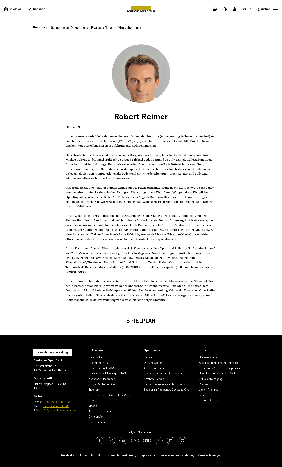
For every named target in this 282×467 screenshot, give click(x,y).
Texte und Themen (100, 411)
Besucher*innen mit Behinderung (163, 373)
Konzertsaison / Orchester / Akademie (112, 395)
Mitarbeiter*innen (129, 28)
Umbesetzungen (209, 357)
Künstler (40, 27)
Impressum (147, 455)
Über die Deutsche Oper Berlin (217, 373)
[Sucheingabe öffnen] (262, 9)
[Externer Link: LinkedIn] (170, 440)
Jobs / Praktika (208, 389)
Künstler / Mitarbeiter (102, 379)
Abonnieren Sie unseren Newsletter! (221, 363)
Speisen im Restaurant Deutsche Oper (167, 389)
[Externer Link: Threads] (135, 440)
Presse (203, 384)
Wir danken (68, 455)
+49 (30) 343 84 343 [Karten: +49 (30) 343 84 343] (56, 406)
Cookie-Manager (209, 455)
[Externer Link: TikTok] (147, 440)
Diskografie (96, 416)
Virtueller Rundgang (210, 379)
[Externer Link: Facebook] (99, 440)
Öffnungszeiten (153, 363)
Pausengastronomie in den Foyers (164, 384)
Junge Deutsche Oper (102, 384)
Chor (92, 400)
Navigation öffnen (275, 9)
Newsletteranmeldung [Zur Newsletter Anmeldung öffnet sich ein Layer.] (52, 352)
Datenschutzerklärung (121, 455)
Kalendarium (96, 357)
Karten (148, 357)
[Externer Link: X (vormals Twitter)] (158, 440)
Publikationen (97, 422)
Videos (93, 406)
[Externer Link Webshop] (36, 9)
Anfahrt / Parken (154, 379)
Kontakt (203, 395)
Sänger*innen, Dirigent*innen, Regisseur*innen (82, 28)
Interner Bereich (209, 400)
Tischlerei (94, 389)
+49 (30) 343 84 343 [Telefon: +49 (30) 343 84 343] (57, 402)
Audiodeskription (154, 368)
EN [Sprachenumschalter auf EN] (249, 9)
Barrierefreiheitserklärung (177, 455)
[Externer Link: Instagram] (111, 440)
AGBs (83, 455)
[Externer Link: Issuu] (182, 440)
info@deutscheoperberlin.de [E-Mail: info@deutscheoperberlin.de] (59, 410)
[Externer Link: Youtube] (123, 440)
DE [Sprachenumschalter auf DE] (244, 9)
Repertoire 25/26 (99, 363)
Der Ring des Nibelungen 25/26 (108, 373)
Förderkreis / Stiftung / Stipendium (220, 368)
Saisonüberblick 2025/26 (104, 368)
